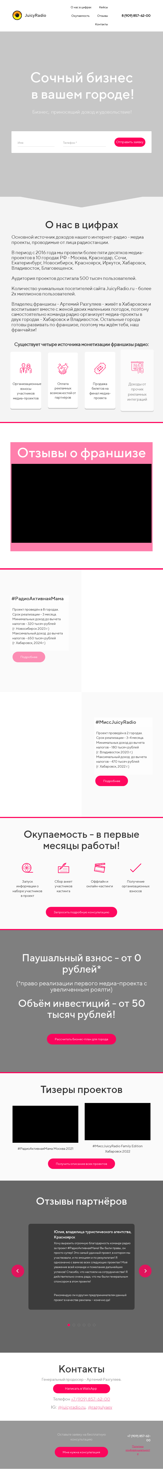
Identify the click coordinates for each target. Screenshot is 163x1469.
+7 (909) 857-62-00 (90, 1398)
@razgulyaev (100, 1407)
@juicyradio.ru (72, 1407)
